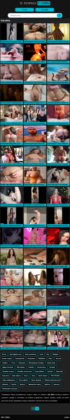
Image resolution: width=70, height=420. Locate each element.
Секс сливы (5, 417)
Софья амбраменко (8, 380)
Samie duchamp (36, 380)
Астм (33, 376)
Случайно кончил (8, 371)
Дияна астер (51, 363)
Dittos (50, 358)
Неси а (26, 376)
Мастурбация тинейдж (36, 363)
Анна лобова (39, 371)
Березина (22, 363)
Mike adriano (21, 367)
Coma (41, 354)
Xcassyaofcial (19, 358)
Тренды (24, 9)
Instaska (31, 367)
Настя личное (42, 376)
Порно (35, 3)
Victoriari (50, 371)
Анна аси (56, 384)
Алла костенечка (30, 354)
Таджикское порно (34, 384)
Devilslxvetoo (41, 367)
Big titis (13, 384)
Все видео (44, 9)
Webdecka (41, 358)
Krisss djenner (23, 380)
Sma (47, 354)
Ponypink (52, 367)
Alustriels (5, 384)
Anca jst (22, 384)
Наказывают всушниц (9, 389)
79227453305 (55, 376)
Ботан (4, 354)
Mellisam (55, 354)
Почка (13, 363)
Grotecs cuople (7, 358)
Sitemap (66, 417)
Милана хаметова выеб (53, 380)
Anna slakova (16, 376)
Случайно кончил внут (24, 371)
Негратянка (31, 358)
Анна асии (59, 371)
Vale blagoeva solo (15, 354)
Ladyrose (47, 384)
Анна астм (5, 376)
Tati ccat (58, 358)
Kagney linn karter (7, 367)
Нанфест (5, 363)
